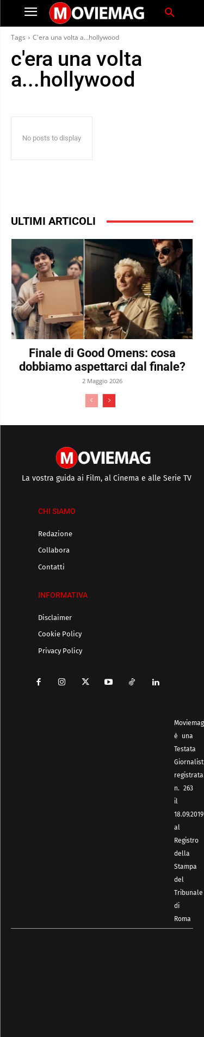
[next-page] (109, 401)
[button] (170, 13)
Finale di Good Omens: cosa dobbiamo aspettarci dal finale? (102, 359)
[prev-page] (91, 401)
